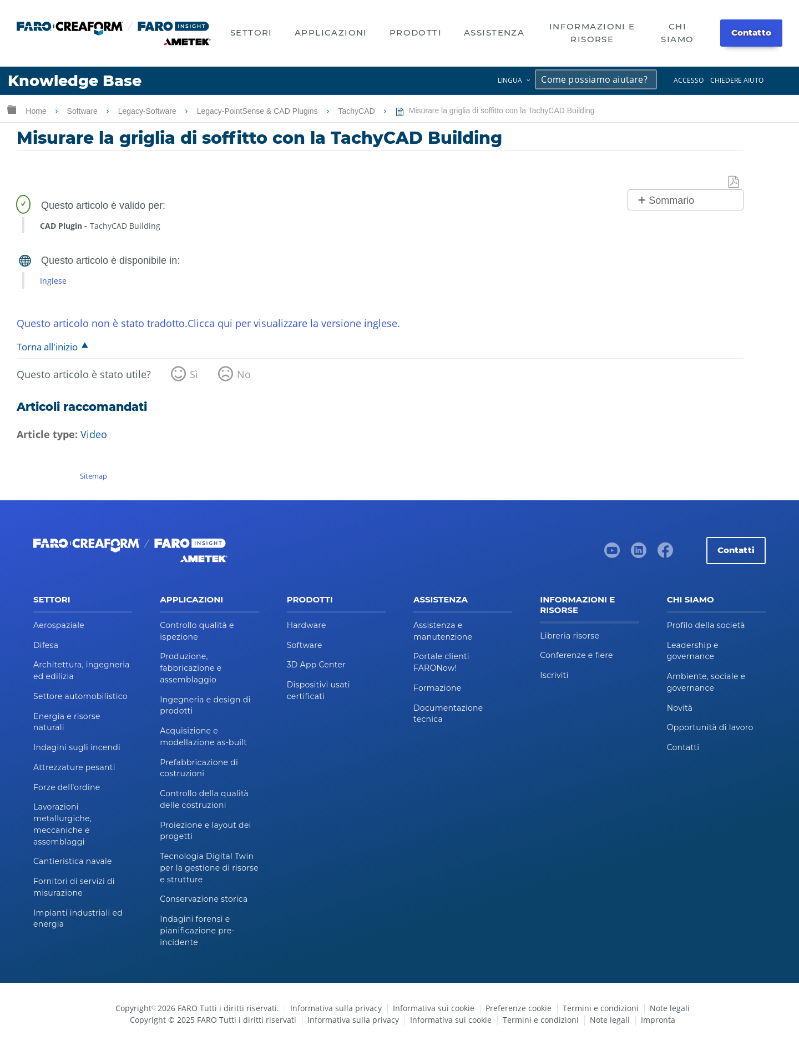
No (244, 374)
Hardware (306, 625)
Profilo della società (706, 625)
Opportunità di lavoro (710, 727)
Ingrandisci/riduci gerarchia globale (11, 109)
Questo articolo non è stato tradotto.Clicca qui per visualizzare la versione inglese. (208, 323)
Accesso (689, 80)
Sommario (671, 200)
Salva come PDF (734, 182)
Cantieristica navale (72, 861)
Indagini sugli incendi (76, 747)
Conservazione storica (203, 899)
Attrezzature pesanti (74, 767)
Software (83, 111)
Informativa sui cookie (433, 1008)
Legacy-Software (148, 111)
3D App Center (316, 665)
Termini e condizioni (601, 1008)
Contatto (751, 32)
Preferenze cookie (519, 1008)
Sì (194, 374)
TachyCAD (357, 111)
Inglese (53, 280)
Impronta (658, 1019)
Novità (680, 708)
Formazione (437, 688)
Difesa (45, 645)
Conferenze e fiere (576, 655)
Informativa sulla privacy (336, 1008)
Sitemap (93, 476)
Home (37, 111)
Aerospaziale (58, 625)
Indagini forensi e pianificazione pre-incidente (197, 930)
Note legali (670, 1008)
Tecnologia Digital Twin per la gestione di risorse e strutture (209, 868)
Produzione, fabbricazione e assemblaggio (190, 668)
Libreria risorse (569, 636)
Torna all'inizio (47, 346)
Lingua (510, 80)
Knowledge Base (74, 81)
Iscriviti (554, 675)
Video (93, 434)
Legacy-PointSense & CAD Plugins (258, 111)
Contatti (736, 550)
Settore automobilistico (80, 696)
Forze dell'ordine (66, 787)
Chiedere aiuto (736, 80)
